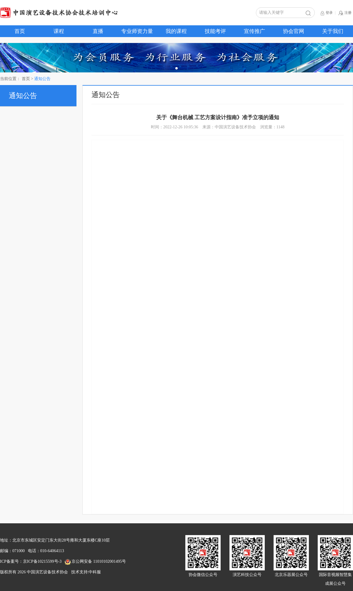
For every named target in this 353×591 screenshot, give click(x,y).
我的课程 (176, 31)
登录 (327, 13)
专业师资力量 (137, 31)
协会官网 (293, 31)
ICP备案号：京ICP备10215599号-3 (30, 561)
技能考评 (215, 31)
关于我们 (332, 31)
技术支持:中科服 (86, 572)
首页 (19, 31)
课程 (59, 31)
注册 (345, 13)
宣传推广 (254, 31)
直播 (98, 31)
